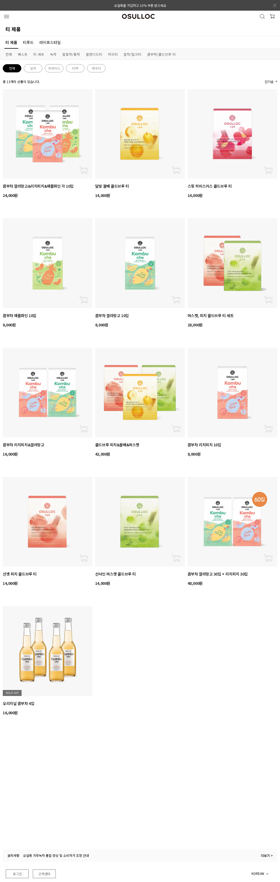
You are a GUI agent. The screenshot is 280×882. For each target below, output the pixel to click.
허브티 (113, 54)
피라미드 (54, 68)
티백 (75, 68)
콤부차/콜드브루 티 (161, 54)
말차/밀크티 (132, 54)
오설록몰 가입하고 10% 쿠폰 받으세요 (140, 5)
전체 (8, 54)
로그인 (17, 873)
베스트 (23, 54)
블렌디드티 (94, 54)
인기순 (269, 81)
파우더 (96, 68)
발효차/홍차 (71, 54)
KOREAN (258, 873)
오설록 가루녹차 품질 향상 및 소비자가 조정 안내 (56, 855)
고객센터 (44, 873)
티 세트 (38, 54)
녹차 (53, 54)
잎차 (33, 68)
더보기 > (267, 855)
